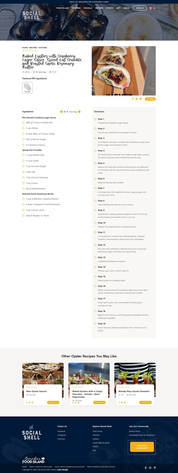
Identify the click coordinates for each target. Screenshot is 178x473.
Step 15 (99, 276)
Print (54, 72)
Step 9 (99, 210)
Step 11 (99, 232)
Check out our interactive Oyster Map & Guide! (89, 2)
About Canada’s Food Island (40, 467)
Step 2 (99, 128)
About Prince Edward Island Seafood (70, 467)
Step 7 (99, 188)
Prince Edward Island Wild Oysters (101, 467)
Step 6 (99, 178)
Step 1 (99, 119)
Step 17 (99, 298)
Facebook (61, 431)
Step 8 (99, 201)
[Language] (152, 8)
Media (127, 8)
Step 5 (99, 163)
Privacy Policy (134, 431)
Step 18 (99, 311)
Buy (118, 8)
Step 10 (100, 223)
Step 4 (99, 150)
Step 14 (99, 267)
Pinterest (61, 439)
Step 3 (99, 138)
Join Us (140, 8)
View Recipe (53, 402)
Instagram (61, 435)
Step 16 (99, 286)
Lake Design (62, 469)
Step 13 (99, 257)
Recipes (99, 8)
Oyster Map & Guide (101, 443)
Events (109, 8)
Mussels (88, 8)
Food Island (62, 8)
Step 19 (99, 323)
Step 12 (99, 245)
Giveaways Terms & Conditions (142, 435)
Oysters (76, 8)
